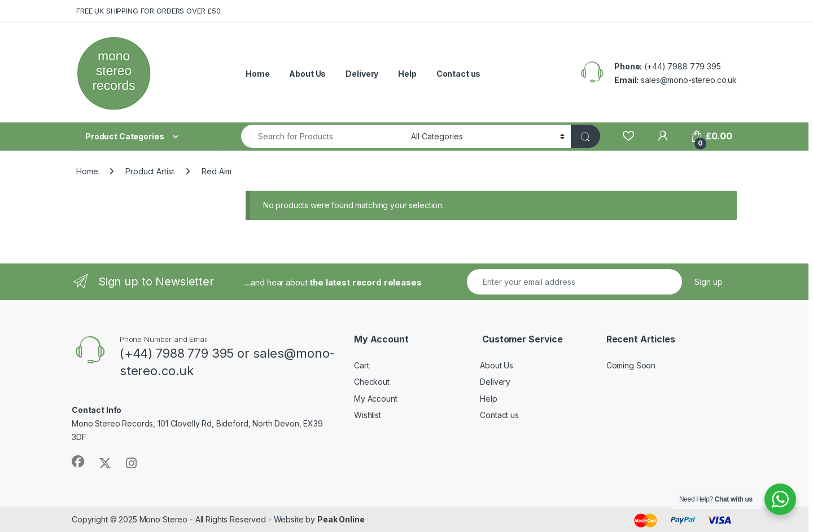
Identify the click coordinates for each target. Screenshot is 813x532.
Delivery (362, 73)
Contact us (458, 73)
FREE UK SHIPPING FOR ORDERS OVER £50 (148, 10)
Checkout (372, 381)
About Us (307, 73)
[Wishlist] (628, 136)
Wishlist (367, 415)
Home (257, 73)
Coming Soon (630, 365)
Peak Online (340, 519)
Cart (361, 365)
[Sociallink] (78, 461)
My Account (375, 398)
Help (407, 73)
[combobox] (323, 136)
